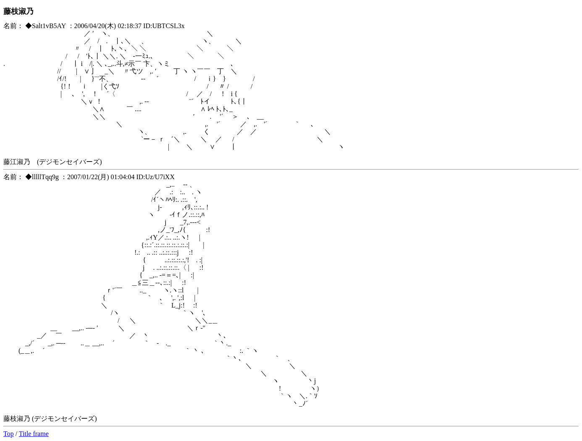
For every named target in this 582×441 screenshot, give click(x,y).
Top (8, 433)
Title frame (34, 433)
